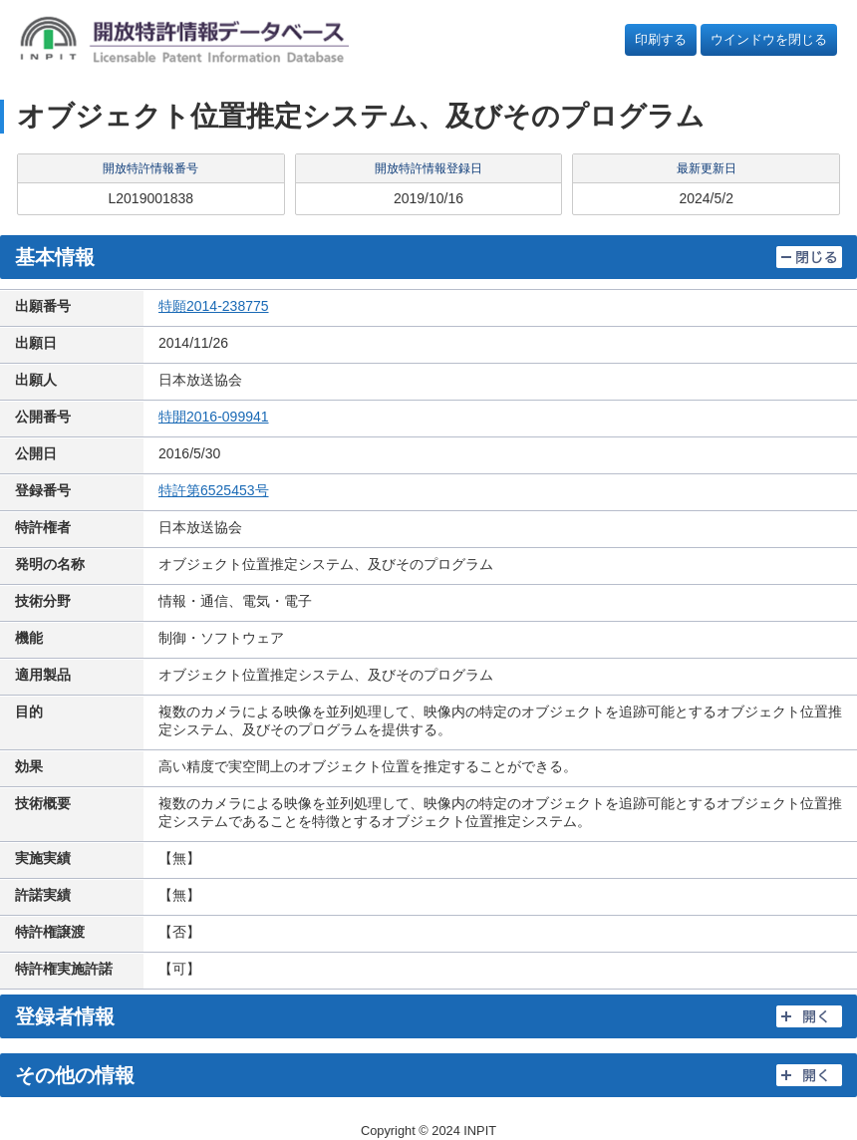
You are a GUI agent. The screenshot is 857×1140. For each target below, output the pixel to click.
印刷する (661, 39)
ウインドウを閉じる (769, 39)
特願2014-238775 (213, 306)
